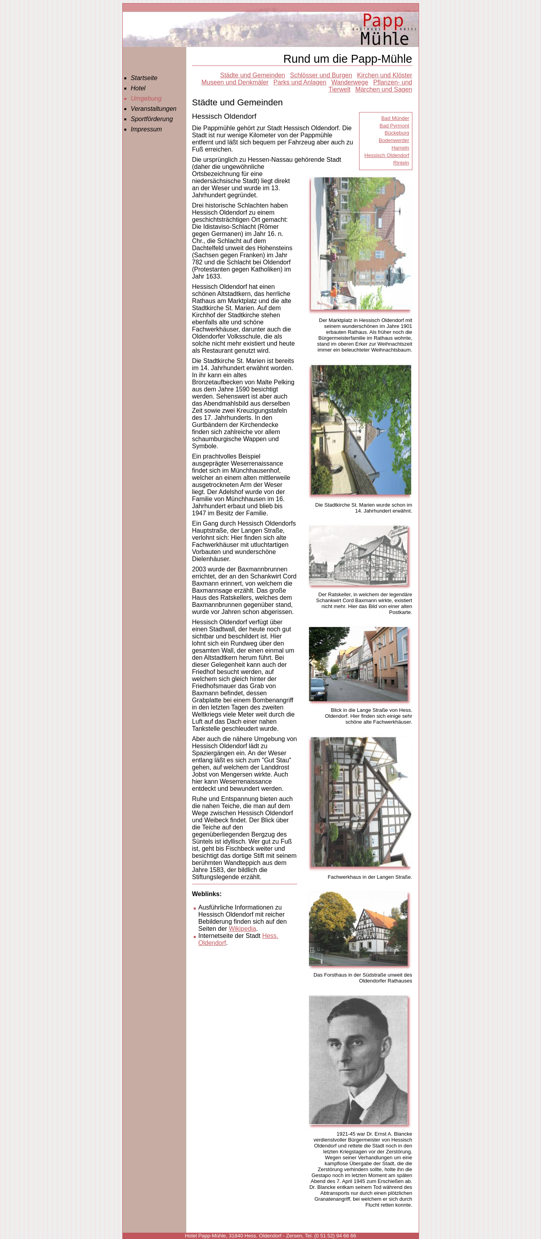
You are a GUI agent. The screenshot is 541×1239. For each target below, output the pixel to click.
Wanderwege (350, 82)
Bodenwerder (394, 140)
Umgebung (146, 98)
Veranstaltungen (153, 108)
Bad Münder (395, 118)
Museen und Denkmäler (235, 82)
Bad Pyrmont (394, 126)
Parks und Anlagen (299, 82)
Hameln (400, 148)
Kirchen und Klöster (384, 75)
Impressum (146, 129)
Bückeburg (397, 133)
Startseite (144, 78)
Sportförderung (152, 119)
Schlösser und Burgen (321, 75)
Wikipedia (242, 928)
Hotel (138, 88)
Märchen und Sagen (383, 89)
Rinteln (401, 163)
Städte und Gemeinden (252, 75)
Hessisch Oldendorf (387, 155)
